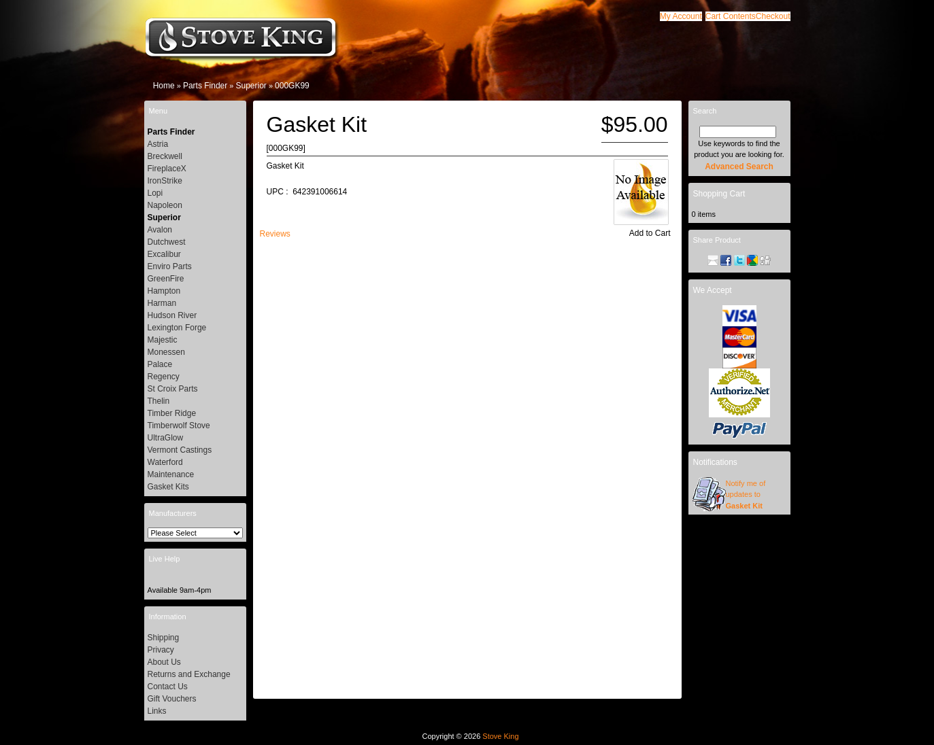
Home (164, 85)
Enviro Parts (170, 266)
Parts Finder (205, 85)
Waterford (165, 462)
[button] (730, 16)
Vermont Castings (180, 450)
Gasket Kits (168, 486)
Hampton (164, 291)
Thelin (159, 401)
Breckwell (165, 156)
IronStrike (165, 181)
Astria (158, 144)
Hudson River (172, 315)
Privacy (161, 650)
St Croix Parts (173, 389)
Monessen (166, 352)
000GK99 (292, 85)
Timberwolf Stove (179, 425)
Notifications (715, 462)
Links (157, 711)
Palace (160, 364)
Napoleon (165, 205)
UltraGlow (166, 438)
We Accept (712, 290)
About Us (164, 662)
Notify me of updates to (746, 494)
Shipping (164, 637)
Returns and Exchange (189, 674)
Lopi (155, 193)
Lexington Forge (177, 327)
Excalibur (164, 254)
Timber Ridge (172, 413)
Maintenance (171, 474)
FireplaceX (167, 168)
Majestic (163, 340)
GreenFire (166, 278)
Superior (250, 85)
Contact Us (168, 686)
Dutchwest (167, 242)
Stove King (500, 736)
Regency (164, 376)
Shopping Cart (719, 193)
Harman (162, 303)
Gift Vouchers (172, 699)
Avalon (160, 230)
